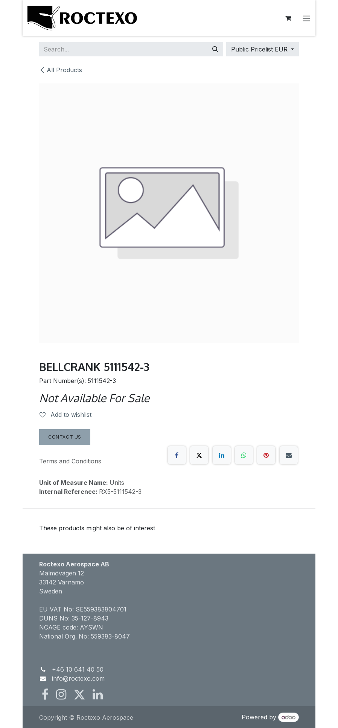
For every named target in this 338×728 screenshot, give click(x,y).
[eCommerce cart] (289, 18)
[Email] (289, 455)
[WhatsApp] (244, 455)
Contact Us (64, 437)
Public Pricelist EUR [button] (260, 49)
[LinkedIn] (222, 455)
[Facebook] (177, 455)
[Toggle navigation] (307, 18)
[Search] (215, 49)
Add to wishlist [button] (65, 414)
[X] (199, 455)
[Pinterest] (266, 455)
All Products (60, 70)
